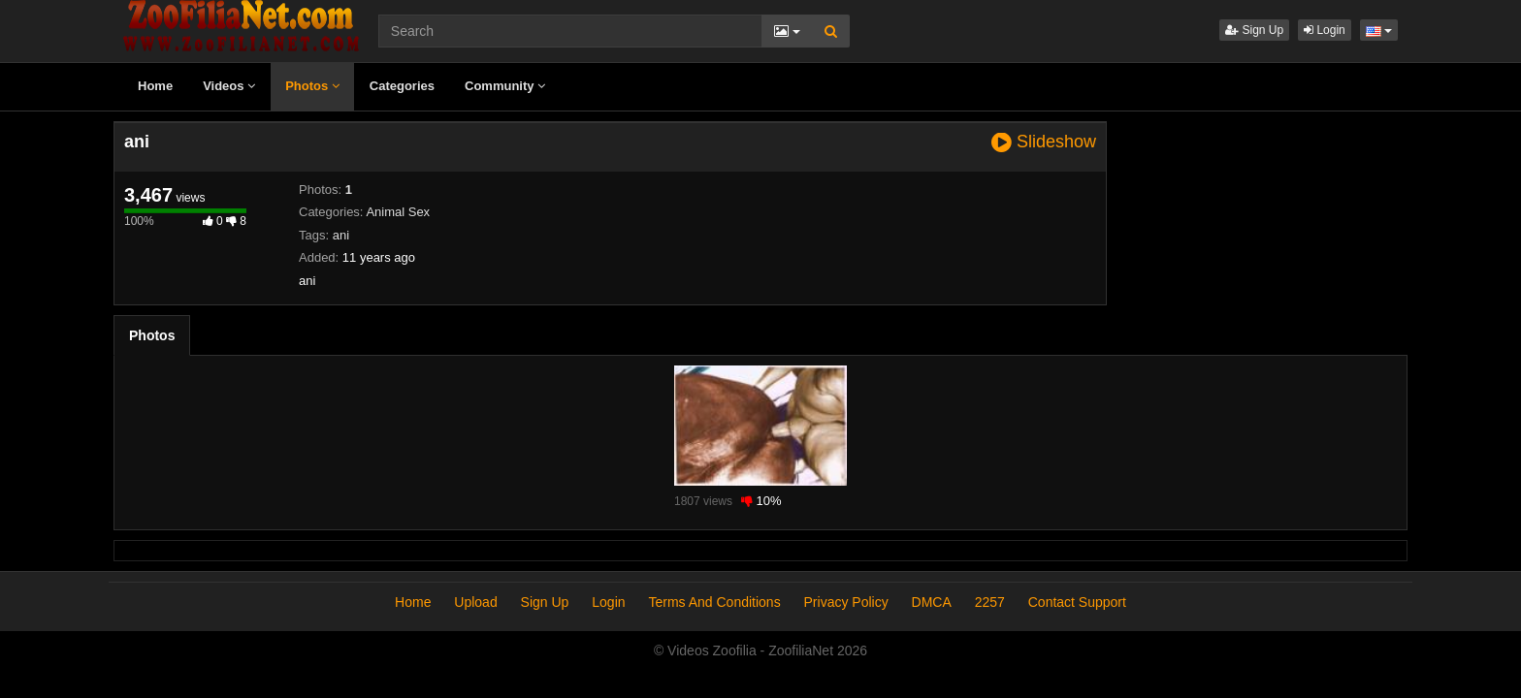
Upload (475, 602)
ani (341, 235)
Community (505, 86)
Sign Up (1254, 30)
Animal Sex (398, 212)
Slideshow (1043, 142)
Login (1324, 30)
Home (155, 86)
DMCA (932, 602)
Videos (229, 86)
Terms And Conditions (714, 602)
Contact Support (1077, 602)
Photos (312, 86)
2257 (990, 602)
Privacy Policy (846, 602)
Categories (402, 86)
